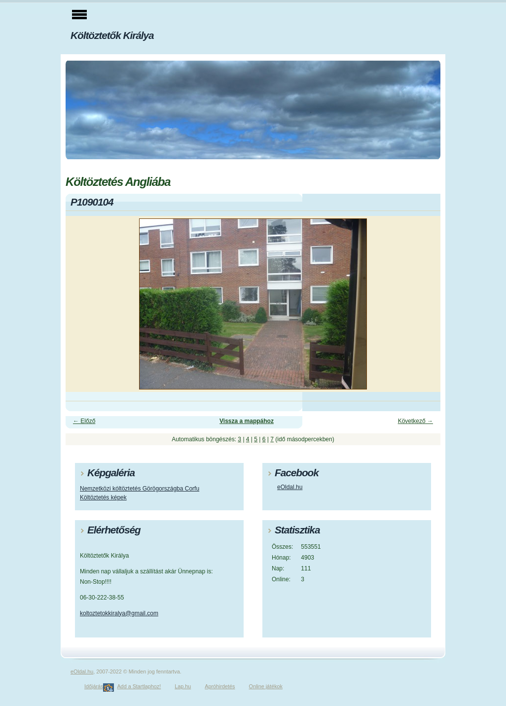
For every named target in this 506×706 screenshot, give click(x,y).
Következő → (415, 421)
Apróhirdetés (220, 686)
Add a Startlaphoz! (139, 686)
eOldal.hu (289, 487)
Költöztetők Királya (112, 35)
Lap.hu (183, 686)
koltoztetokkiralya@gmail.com (119, 613)
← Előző (84, 421)
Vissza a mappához (246, 421)
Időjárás (93, 686)
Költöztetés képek (103, 497)
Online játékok (266, 686)
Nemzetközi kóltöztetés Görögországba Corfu (139, 488)
